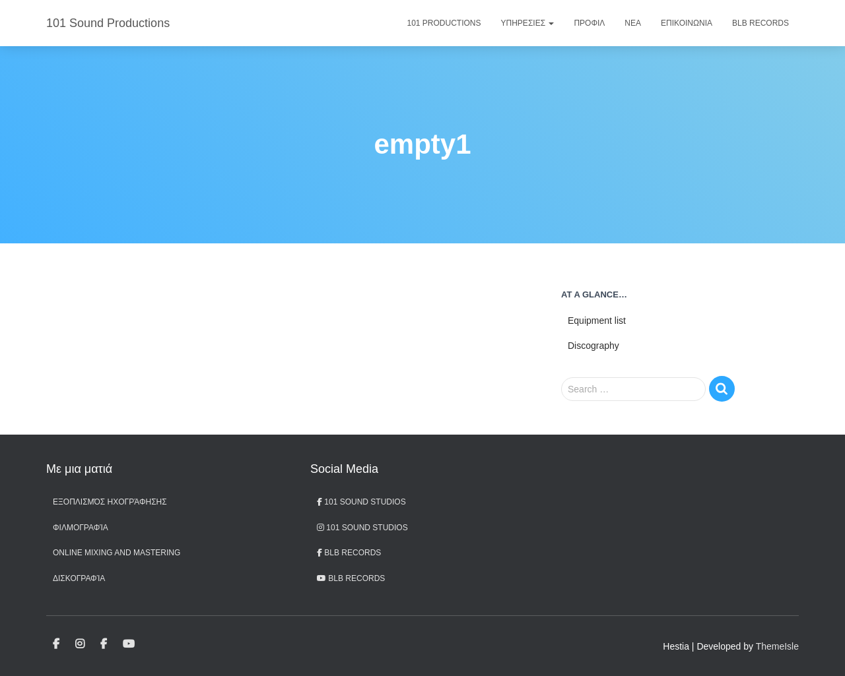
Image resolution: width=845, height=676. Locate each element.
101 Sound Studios (361, 502)
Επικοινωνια (686, 23)
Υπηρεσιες (528, 23)
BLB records (351, 578)
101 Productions (444, 23)
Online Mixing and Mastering (116, 552)
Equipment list (597, 320)
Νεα (633, 23)
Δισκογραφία (79, 578)
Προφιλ (589, 23)
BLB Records (760, 23)
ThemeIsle (777, 646)
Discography (593, 345)
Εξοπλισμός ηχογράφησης (110, 502)
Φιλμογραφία (80, 527)
